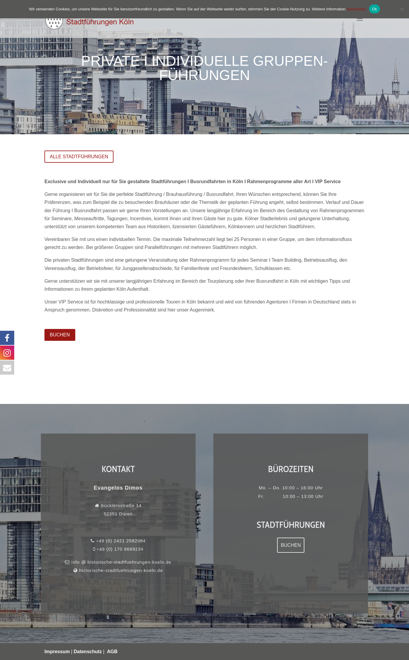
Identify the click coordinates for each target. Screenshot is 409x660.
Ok (374, 9)
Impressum (57, 651)
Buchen (291, 545)
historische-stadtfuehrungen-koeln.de (119, 568)
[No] (402, 9)
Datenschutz (88, 651)
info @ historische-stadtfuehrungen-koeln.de (120, 561)
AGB (112, 651)
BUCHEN (60, 334)
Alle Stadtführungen (79, 156)
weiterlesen (356, 9)
